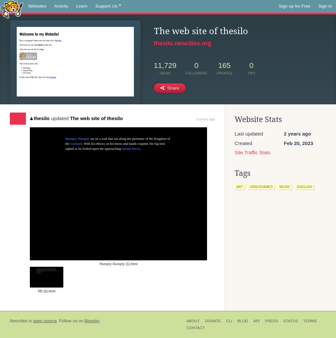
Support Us (108, 6)
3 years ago (205, 119)
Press (271, 321)
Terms (310, 321)
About (193, 321)
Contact (195, 328)
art (239, 187)
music (285, 187)
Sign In (325, 6)
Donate (213, 321)
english (304, 187)
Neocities (19, 320)
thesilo (40, 118)
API (256, 321)
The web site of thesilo (96, 118)
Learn (82, 6)
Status (290, 321)
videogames (261, 187)
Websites (37, 6)
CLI (229, 321)
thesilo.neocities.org (182, 43)
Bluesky (91, 320)
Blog (242, 321)
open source (45, 320)
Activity (61, 6)
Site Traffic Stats (252, 152)
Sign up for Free (294, 6)
